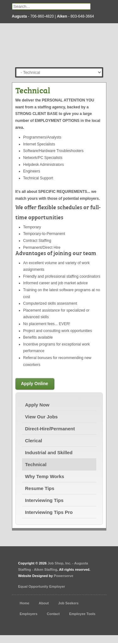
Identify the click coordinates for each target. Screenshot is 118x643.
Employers (28, 614)
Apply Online (34, 383)
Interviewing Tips (44, 500)
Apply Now (37, 404)
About (44, 603)
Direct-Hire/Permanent (50, 428)
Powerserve (63, 576)
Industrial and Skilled (49, 452)
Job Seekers (68, 603)
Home (25, 603)
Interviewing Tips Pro (49, 512)
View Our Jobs (41, 416)
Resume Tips (39, 488)
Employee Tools (82, 614)
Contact (53, 614)
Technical (36, 464)
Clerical (33, 440)
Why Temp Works (44, 476)
